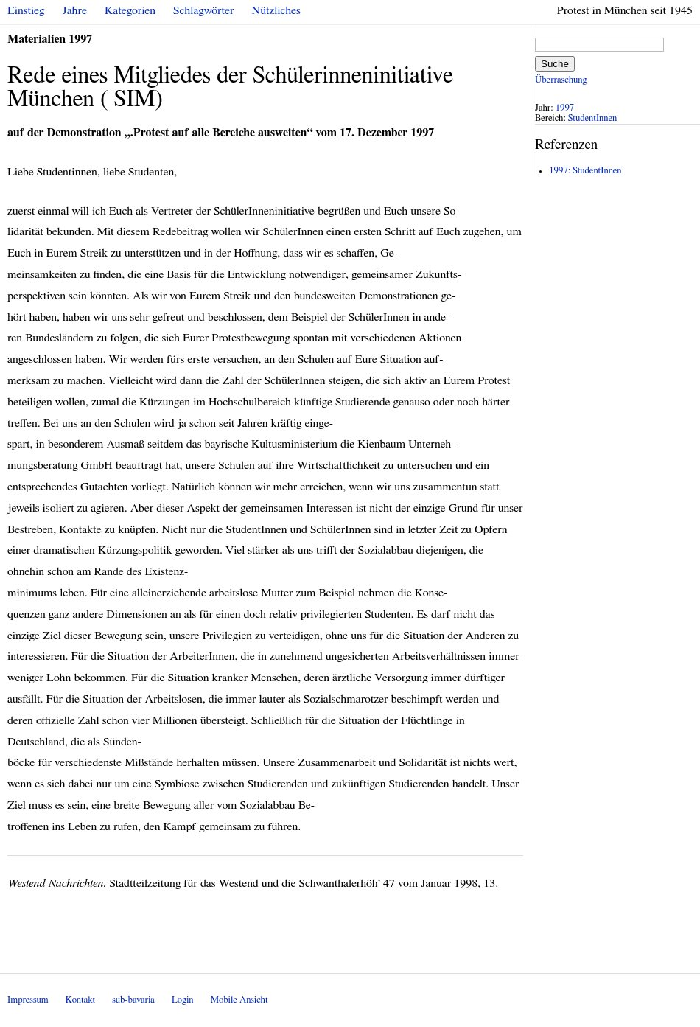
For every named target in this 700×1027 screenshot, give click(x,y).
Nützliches (276, 10)
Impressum (28, 1000)
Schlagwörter (203, 10)
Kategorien (130, 10)
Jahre (75, 10)
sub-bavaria (133, 1000)
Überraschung (561, 80)
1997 (565, 108)
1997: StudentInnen (585, 170)
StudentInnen (592, 118)
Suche (555, 63)
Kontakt (80, 1000)
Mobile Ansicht (239, 1000)
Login (183, 1000)
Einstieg (26, 10)
